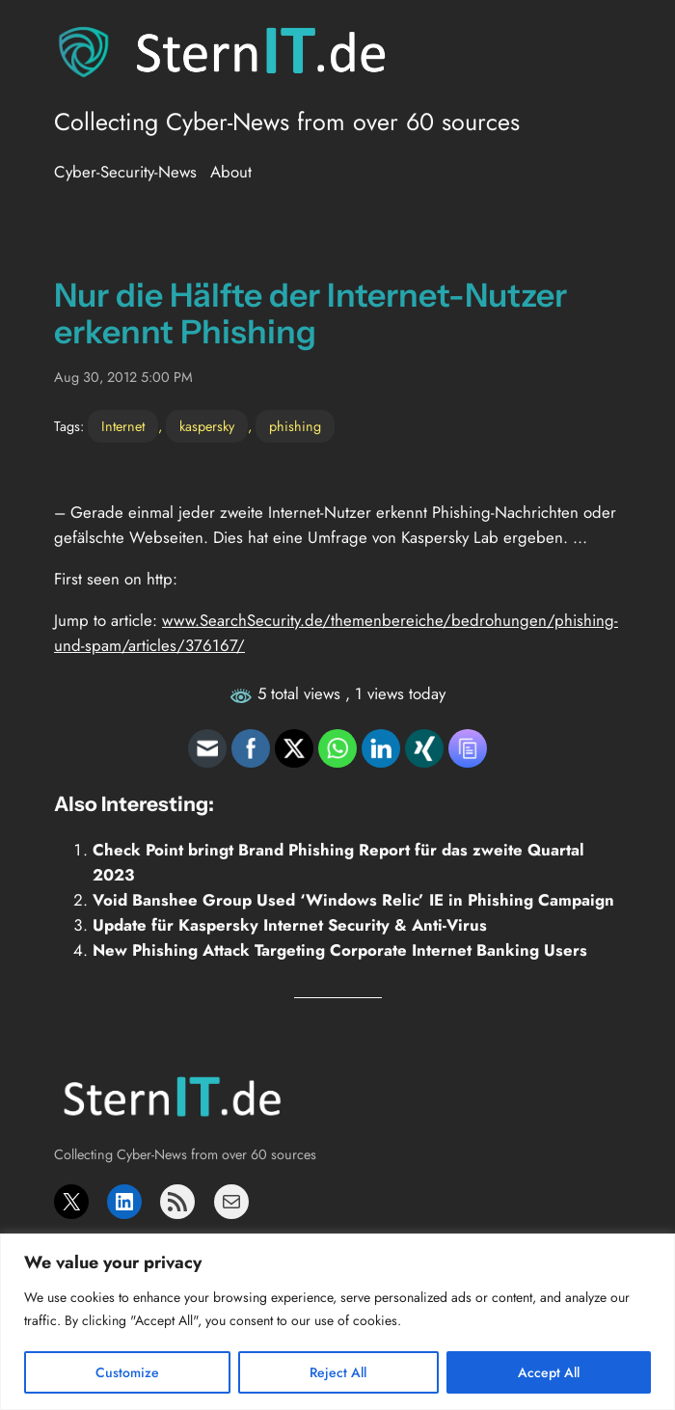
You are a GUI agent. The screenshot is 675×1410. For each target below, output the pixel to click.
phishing (295, 426)
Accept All (549, 1372)
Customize (127, 1372)
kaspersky (206, 426)
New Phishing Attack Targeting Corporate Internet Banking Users (340, 950)
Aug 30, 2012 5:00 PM (123, 377)
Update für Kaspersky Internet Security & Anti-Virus (290, 924)
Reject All (338, 1372)
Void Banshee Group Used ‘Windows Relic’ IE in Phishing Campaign (353, 899)
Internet (123, 426)
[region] (337, 1322)
